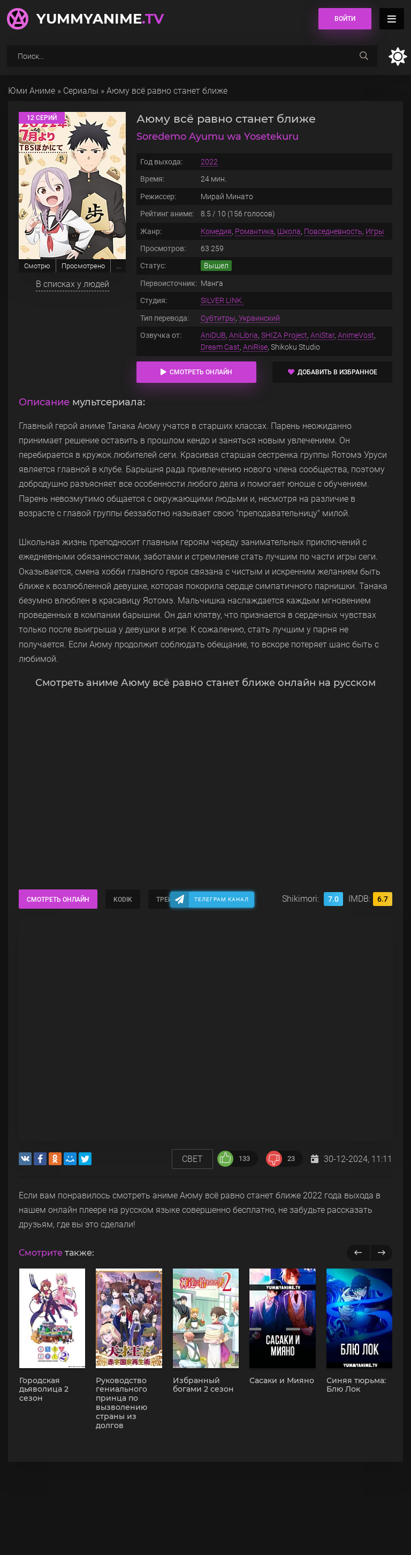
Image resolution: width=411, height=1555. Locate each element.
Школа (289, 231)
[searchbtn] (364, 56)
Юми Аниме (31, 91)
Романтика (254, 231)
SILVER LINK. (222, 300)
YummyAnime (100, 18)
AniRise (255, 347)
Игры (375, 231)
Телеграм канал (221, 899)
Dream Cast (220, 347)
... (118, 266)
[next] (381, 1253)
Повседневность (333, 231)
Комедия (216, 231)
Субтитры (218, 318)
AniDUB (213, 335)
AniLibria (243, 335)
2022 (209, 161)
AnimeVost (356, 335)
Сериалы (80, 91)
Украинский (259, 318)
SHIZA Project (284, 335)
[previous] (358, 1253)
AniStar (322, 335)
